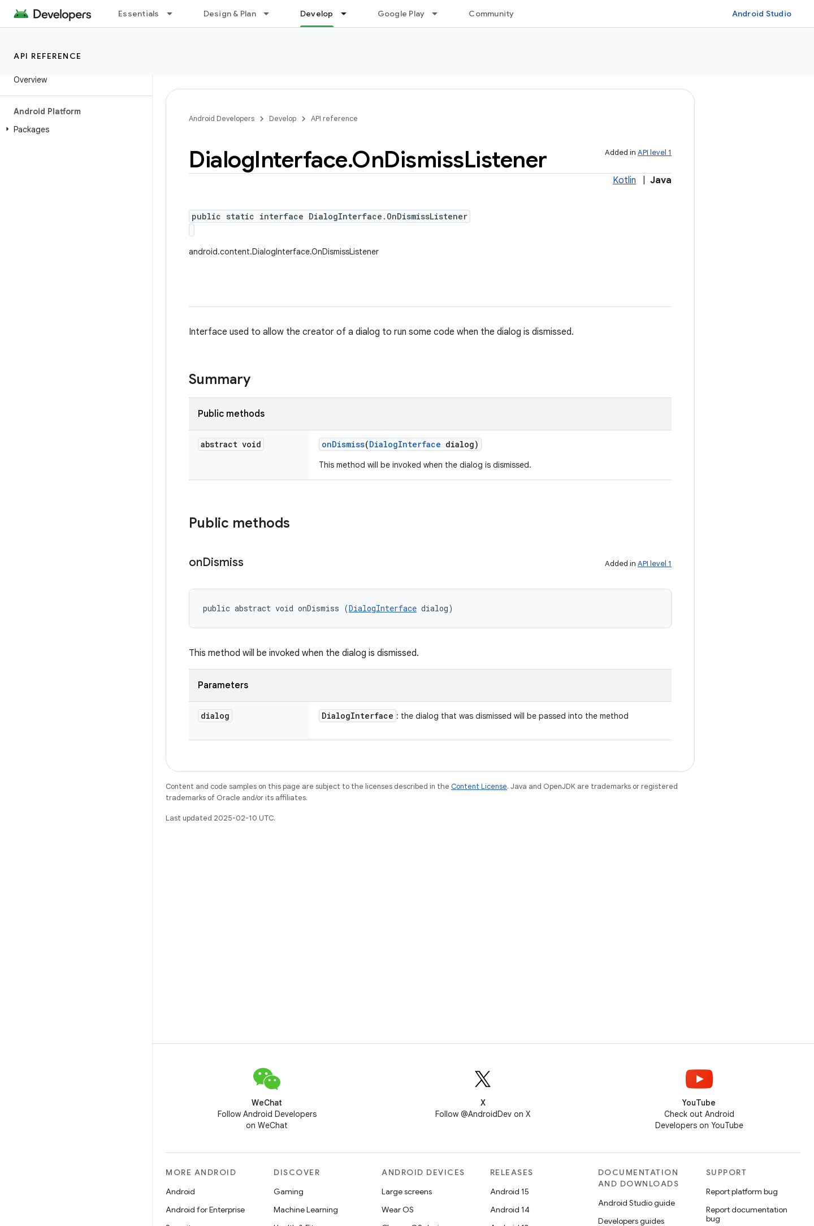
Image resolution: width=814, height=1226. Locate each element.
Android (180, 1191)
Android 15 (509, 1191)
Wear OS (398, 1210)
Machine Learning (306, 1210)
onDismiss (343, 444)
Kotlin (624, 180)
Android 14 (510, 1210)
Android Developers (221, 118)
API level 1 (655, 152)
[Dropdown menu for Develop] (349, 13)
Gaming (289, 1191)
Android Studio (762, 13)
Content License (479, 786)
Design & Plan (230, 13)
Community (491, 13)
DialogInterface (405, 444)
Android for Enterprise (205, 1210)
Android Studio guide (636, 1203)
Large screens (407, 1191)
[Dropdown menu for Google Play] (440, 13)
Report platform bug (742, 1191)
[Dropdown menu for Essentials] (174, 13)
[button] (74, 129)
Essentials (138, 13)
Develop (282, 118)
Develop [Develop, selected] (317, 13)
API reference (48, 56)
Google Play (401, 13)
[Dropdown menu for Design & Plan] (271, 13)
